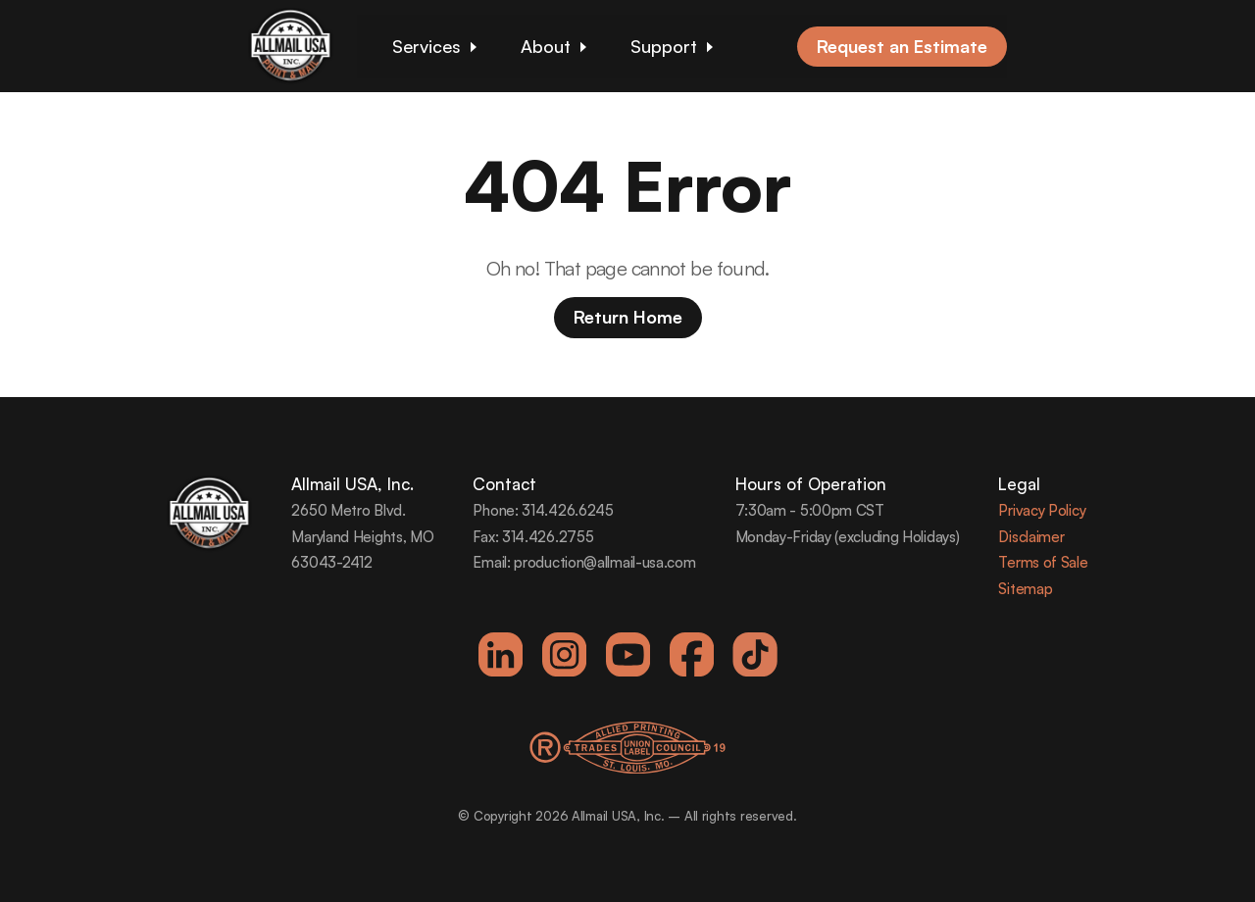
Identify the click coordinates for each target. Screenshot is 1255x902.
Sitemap (1025, 588)
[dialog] (1218, 863)
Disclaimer (1031, 536)
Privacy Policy (1041, 510)
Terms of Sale (1042, 562)
